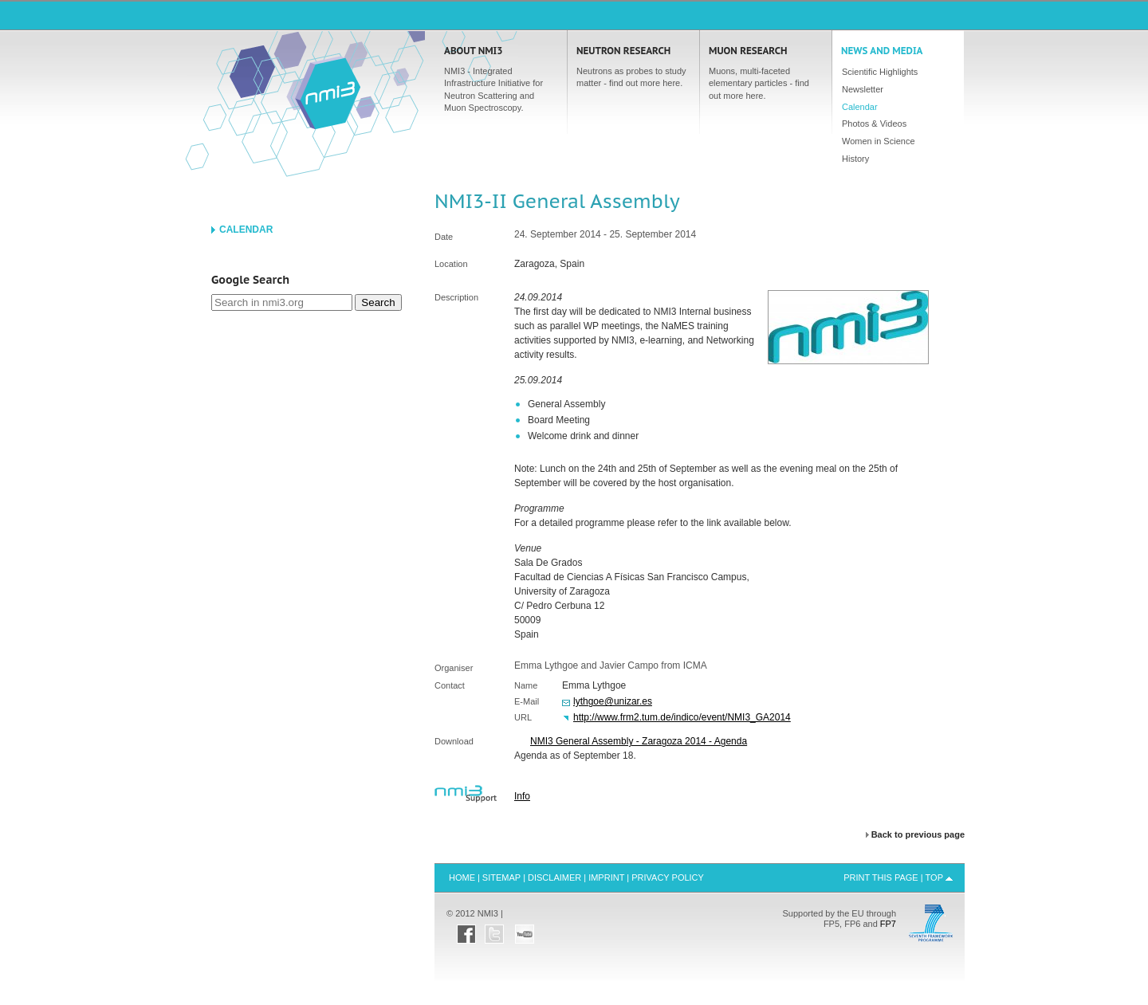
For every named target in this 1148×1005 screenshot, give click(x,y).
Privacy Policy (667, 877)
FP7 (888, 923)
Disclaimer (554, 877)
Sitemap (501, 877)
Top (934, 877)
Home (327, 92)
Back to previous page (918, 834)
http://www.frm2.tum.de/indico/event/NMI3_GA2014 (682, 717)
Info (522, 796)
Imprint (606, 877)
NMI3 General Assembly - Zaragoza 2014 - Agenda (638, 741)
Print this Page (880, 877)
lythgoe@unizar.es (612, 701)
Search (378, 302)
